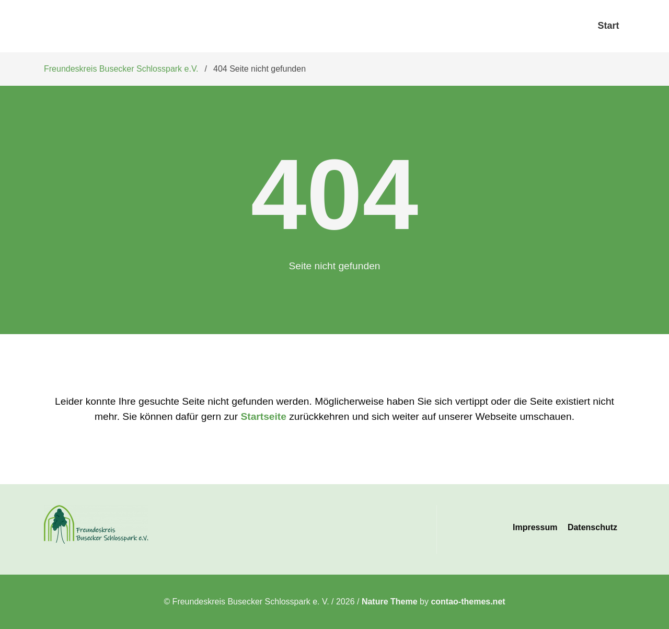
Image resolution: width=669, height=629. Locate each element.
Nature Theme (390, 601)
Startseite (263, 416)
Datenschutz (592, 527)
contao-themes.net (468, 601)
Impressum (535, 527)
